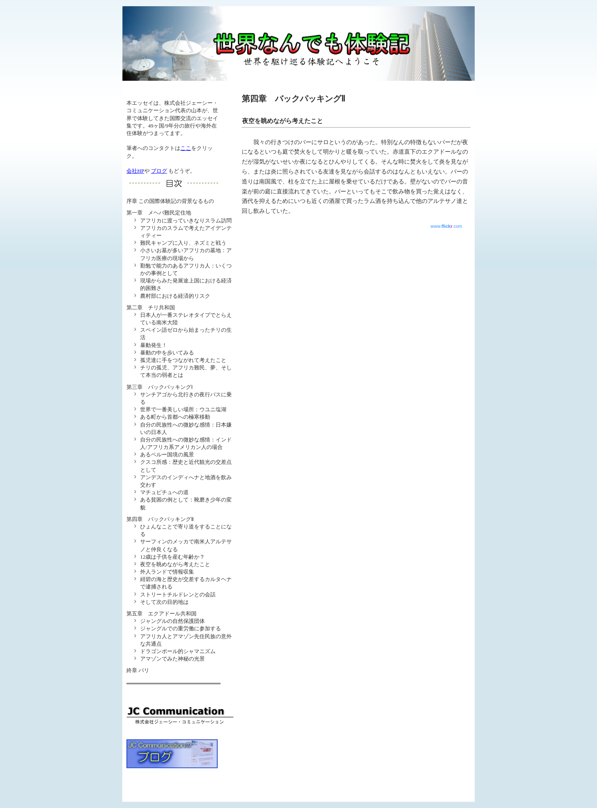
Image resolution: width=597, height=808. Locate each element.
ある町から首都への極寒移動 (175, 417)
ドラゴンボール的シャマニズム (178, 651)
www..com (446, 226)
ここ (185, 148)
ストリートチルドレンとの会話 (178, 594)
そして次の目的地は (164, 602)
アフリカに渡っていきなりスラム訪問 (186, 220)
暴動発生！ (153, 345)
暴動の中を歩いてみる (167, 353)
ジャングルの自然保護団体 (172, 621)
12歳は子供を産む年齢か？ (172, 557)
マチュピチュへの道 (164, 492)
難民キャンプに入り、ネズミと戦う (183, 243)
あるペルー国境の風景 (167, 454)
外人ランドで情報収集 (167, 572)
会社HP (135, 171)
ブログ (159, 171)
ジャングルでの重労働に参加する (180, 628)
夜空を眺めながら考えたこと (175, 564)
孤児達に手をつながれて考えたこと (183, 360)
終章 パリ (137, 670)
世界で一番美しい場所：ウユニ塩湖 (183, 409)
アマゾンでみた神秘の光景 (172, 659)
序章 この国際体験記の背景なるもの (170, 201)
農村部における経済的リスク (175, 296)
